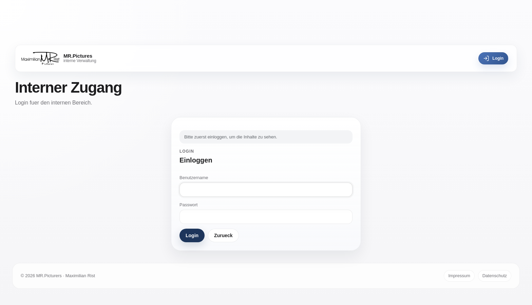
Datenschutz (494, 275)
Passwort (188, 204)
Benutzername (193, 177)
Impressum (459, 275)
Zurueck (223, 235)
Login (493, 58)
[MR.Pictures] (58, 58)
